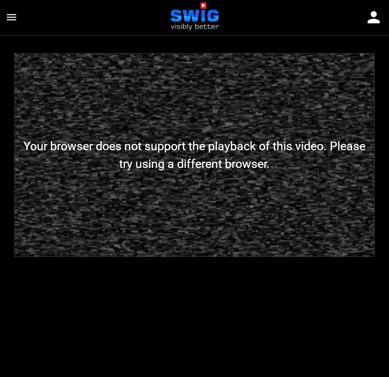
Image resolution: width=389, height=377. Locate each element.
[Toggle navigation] (373, 18)
